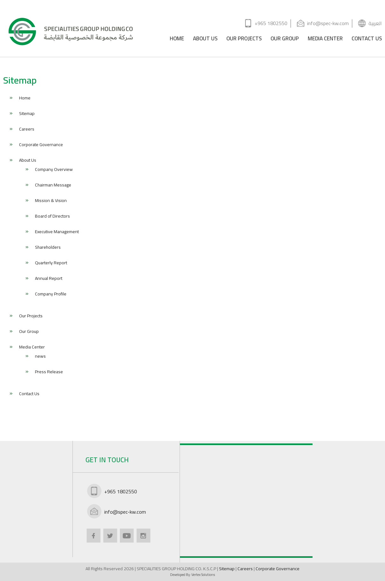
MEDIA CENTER (325, 40)
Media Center (32, 347)
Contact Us (29, 394)
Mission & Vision (51, 201)
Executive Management (57, 232)
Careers (26, 129)
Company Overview (54, 169)
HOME (177, 40)
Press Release (49, 372)
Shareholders (48, 247)
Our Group (29, 331)
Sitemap (27, 114)
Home (25, 98)
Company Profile (50, 294)
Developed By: (192, 574)
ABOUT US (205, 40)
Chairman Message (53, 185)
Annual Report (48, 278)
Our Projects (31, 316)
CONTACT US (367, 40)
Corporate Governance (41, 145)
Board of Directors (52, 216)
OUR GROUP (285, 40)
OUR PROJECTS (244, 40)
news (40, 356)
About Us (27, 160)
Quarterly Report (51, 263)
